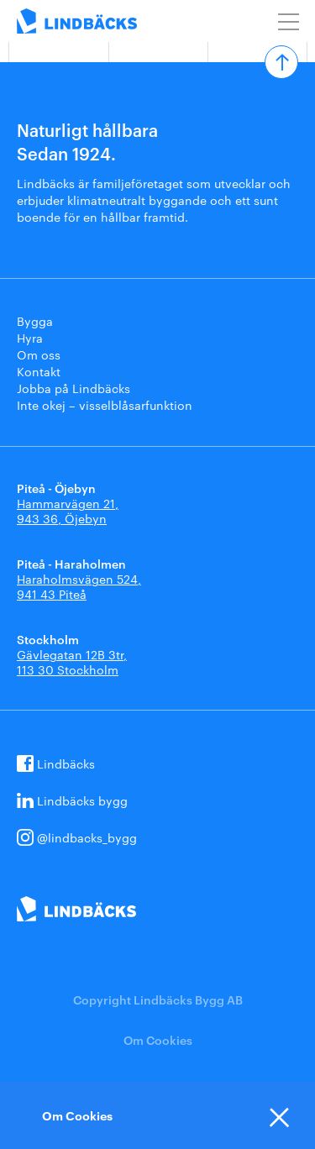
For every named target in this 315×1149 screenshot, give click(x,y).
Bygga (35, 320)
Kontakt (38, 371)
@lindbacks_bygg (87, 837)
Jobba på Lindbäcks (73, 388)
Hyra (30, 337)
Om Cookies (157, 1039)
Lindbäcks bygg (82, 800)
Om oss (38, 354)
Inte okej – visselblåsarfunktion (104, 404)
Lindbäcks (66, 763)
